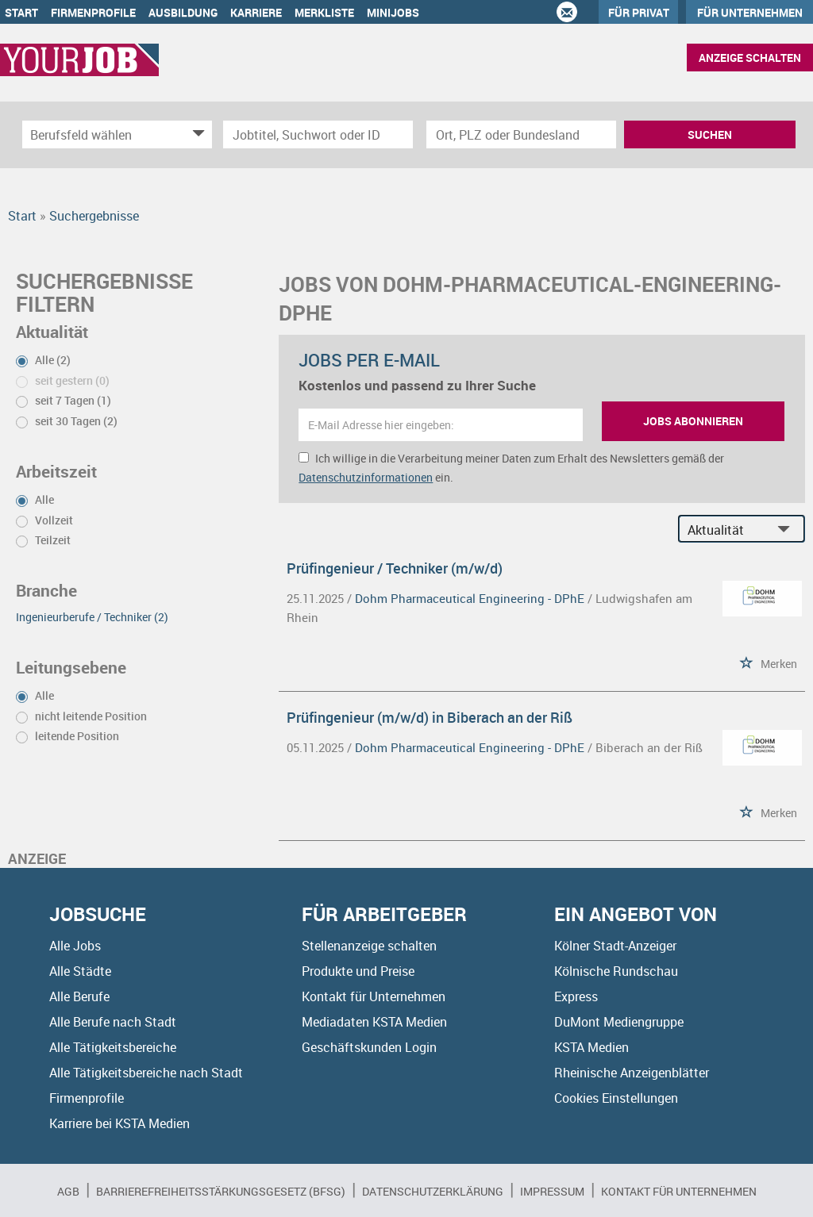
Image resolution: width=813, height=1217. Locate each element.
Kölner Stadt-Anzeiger (615, 945)
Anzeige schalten (750, 57)
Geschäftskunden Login (369, 1047)
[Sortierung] (726, 529)
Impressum (552, 1191)
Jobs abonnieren (693, 420)
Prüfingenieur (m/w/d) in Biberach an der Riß (429, 717)
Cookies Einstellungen (616, 1098)
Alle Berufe (79, 996)
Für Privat (638, 12)
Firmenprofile (93, 12)
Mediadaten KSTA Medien (374, 1022)
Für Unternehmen (750, 12)
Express (576, 996)
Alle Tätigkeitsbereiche (112, 1047)
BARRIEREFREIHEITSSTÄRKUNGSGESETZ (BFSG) (220, 1191)
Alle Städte (80, 971)
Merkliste (324, 12)
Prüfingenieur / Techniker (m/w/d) (395, 568)
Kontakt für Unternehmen (373, 996)
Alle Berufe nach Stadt (112, 1022)
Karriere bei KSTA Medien (119, 1123)
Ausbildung (183, 12)
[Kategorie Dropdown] (196, 134)
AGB (68, 1191)
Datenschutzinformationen (366, 477)
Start (21, 12)
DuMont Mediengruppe (619, 1022)
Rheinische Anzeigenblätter (631, 1072)
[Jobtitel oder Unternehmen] (318, 134)
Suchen (710, 134)
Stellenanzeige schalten (369, 945)
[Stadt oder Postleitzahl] (521, 134)
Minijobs (393, 12)
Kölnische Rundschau (616, 971)
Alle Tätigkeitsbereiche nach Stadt (146, 1072)
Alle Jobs (75, 945)
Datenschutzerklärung (432, 1191)
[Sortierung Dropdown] (787, 529)
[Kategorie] (101, 134)
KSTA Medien (591, 1047)
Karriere (256, 12)
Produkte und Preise (358, 971)
